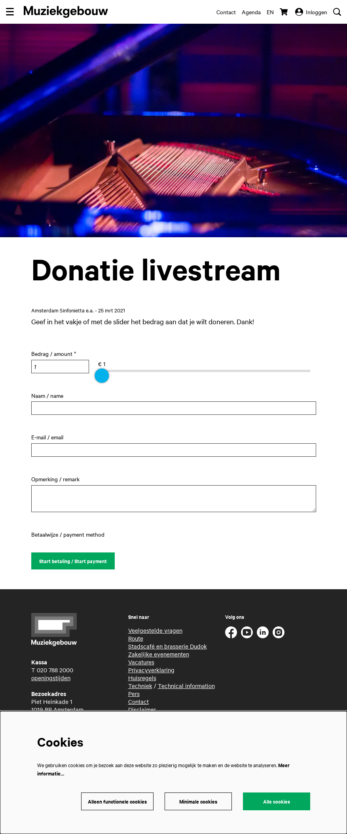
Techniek (140, 686)
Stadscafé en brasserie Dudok (167, 646)
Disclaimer (142, 709)
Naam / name (47, 395)
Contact (226, 12)
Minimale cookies (198, 801)
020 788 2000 (55, 670)
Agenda (251, 12)
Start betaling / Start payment (73, 561)
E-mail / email (47, 437)
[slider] (102, 376)
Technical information (186, 686)
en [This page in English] (270, 12)
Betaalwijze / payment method (67, 534)
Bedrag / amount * (53, 353)
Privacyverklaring (151, 670)
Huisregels (142, 678)
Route (135, 638)
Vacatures (141, 662)
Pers (134, 694)
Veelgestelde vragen (155, 630)
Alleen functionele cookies (117, 801)
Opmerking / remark (55, 479)
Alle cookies (276, 801)
